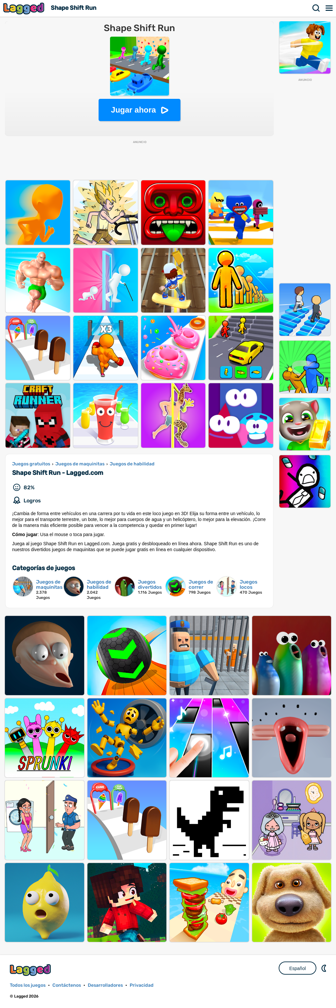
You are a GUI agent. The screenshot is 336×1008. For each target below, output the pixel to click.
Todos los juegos (28, 985)
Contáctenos (66, 985)
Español (297, 968)
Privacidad (142, 985)
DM (324, 968)
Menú (329, 8)
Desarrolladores (105, 985)
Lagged (24, 8)
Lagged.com (31, 970)
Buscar (316, 8)
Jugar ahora (133, 109)
